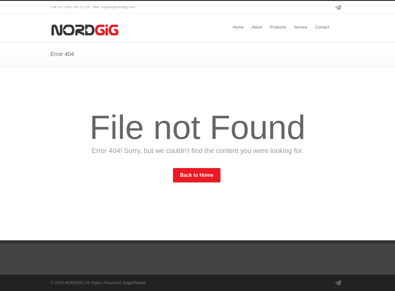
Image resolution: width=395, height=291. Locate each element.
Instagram (326, 7)
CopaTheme (134, 282)
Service (300, 27)
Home (238, 27)
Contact (322, 27)
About (256, 27)
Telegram (338, 7)
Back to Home (197, 175)
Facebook (313, 7)
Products (278, 27)
